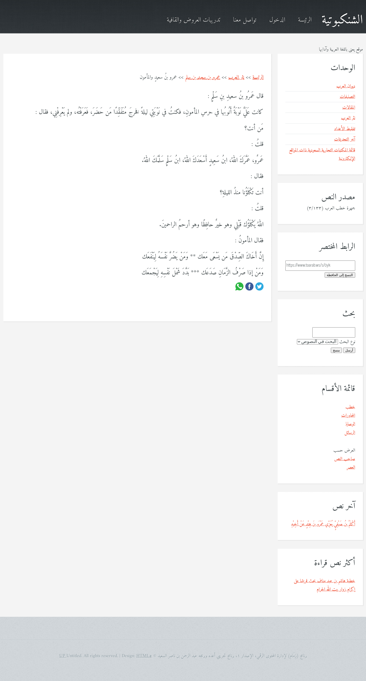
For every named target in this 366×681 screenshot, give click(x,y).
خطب (350, 407)
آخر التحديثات (344, 139)
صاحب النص (344, 459)
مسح (336, 350)
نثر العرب (236, 77)
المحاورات (348, 415)
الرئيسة (305, 20)
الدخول (277, 20)
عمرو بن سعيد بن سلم (202, 77)
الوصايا (350, 424)
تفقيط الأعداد (344, 129)
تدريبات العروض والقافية (193, 20)
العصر (351, 467)
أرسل (349, 350)
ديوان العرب (345, 86)
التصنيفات (347, 97)
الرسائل (349, 433)
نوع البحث (347, 342)
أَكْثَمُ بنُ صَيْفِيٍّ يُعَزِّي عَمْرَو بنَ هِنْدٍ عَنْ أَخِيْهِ (323, 524)
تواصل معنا (244, 20)
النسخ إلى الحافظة (340, 275)
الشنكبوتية (342, 20)
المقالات (348, 107)
